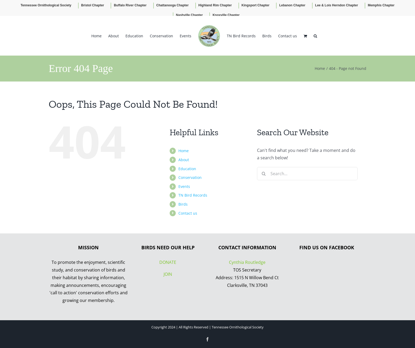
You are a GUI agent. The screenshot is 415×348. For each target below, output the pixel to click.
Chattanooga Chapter (172, 5)
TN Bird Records (192, 195)
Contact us (187, 213)
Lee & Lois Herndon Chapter (336, 5)
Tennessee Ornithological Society (46, 5)
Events (184, 186)
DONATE (167, 262)
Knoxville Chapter (226, 15)
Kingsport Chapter (255, 5)
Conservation (190, 177)
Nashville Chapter (189, 15)
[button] (315, 36)
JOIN (168, 274)
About (183, 159)
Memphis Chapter (381, 5)
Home (183, 150)
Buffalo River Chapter (130, 5)
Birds (183, 204)
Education (187, 168)
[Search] (263, 173)
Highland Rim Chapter (215, 5)
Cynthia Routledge (247, 262)
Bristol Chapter (92, 5)
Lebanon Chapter (292, 5)
